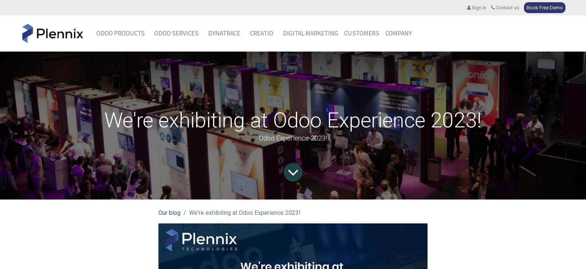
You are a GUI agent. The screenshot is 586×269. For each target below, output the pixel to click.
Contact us (505, 7)
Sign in (476, 7)
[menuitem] (224, 33)
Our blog (169, 212)
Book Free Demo (545, 7)
